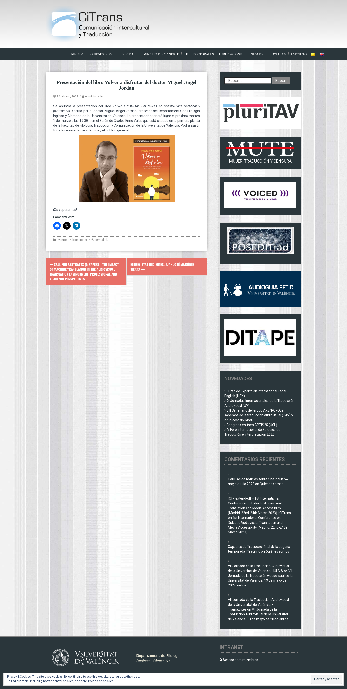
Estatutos (299, 54)
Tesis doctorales (199, 54)
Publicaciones (231, 54)
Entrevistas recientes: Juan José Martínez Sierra (162, 267)
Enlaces (256, 54)
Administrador (94, 96)
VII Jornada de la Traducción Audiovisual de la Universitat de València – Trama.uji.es (258, 604)
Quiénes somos (102, 54)
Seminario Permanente (159, 54)
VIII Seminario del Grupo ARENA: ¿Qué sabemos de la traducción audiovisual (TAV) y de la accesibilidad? (258, 415)
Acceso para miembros (239, 660)
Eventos (127, 54)
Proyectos (277, 54)
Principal (77, 54)
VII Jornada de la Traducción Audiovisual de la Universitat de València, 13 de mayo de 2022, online (258, 614)
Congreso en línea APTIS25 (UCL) (252, 425)
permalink (101, 239)
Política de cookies (100, 681)
